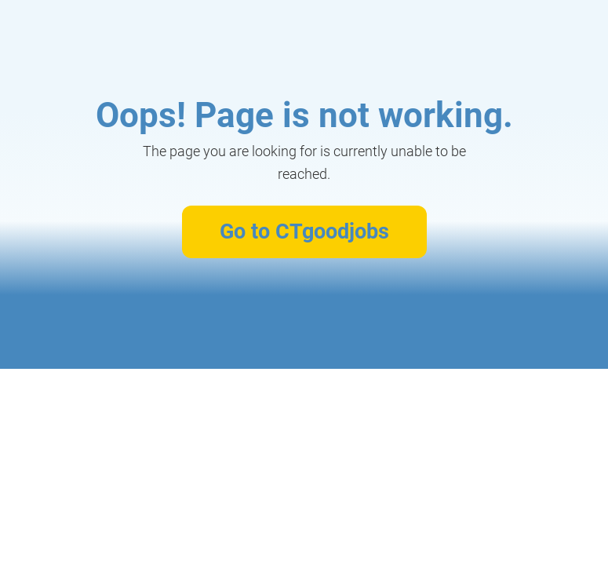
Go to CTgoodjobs (304, 231)
